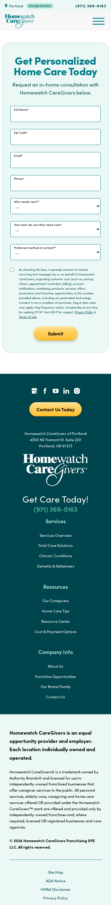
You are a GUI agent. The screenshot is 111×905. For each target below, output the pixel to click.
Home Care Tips (56, 611)
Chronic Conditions (55, 555)
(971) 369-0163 (90, 5)
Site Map (55, 872)
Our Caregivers (55, 600)
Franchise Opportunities (55, 676)
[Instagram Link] (77, 391)
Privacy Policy (84, 312)
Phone (18, 179)
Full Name (21, 109)
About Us (55, 666)
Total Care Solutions (55, 545)
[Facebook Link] (45, 391)
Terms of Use (28, 317)
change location (40, 6)
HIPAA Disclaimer (55, 889)
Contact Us (55, 696)
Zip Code (20, 133)
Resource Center (55, 621)
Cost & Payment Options (56, 631)
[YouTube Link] (56, 391)
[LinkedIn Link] (66, 391)
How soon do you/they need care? (38, 225)
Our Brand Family (56, 686)
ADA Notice (55, 880)
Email (17, 156)
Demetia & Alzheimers (55, 566)
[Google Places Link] (34, 391)
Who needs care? (26, 202)
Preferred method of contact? (34, 248)
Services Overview (56, 535)
